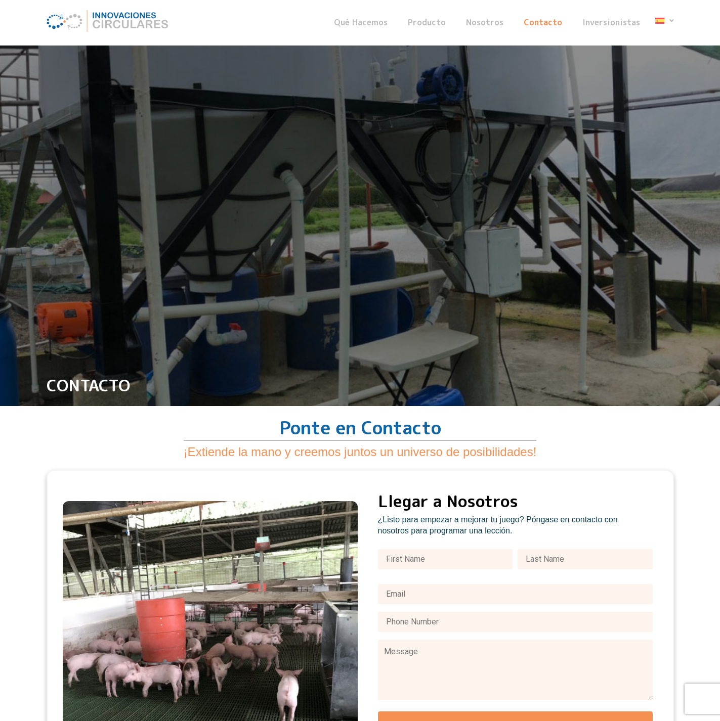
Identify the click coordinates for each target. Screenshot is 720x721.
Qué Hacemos (361, 22)
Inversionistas (611, 22)
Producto (427, 22)
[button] (664, 21)
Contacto (543, 22)
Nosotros (484, 22)
